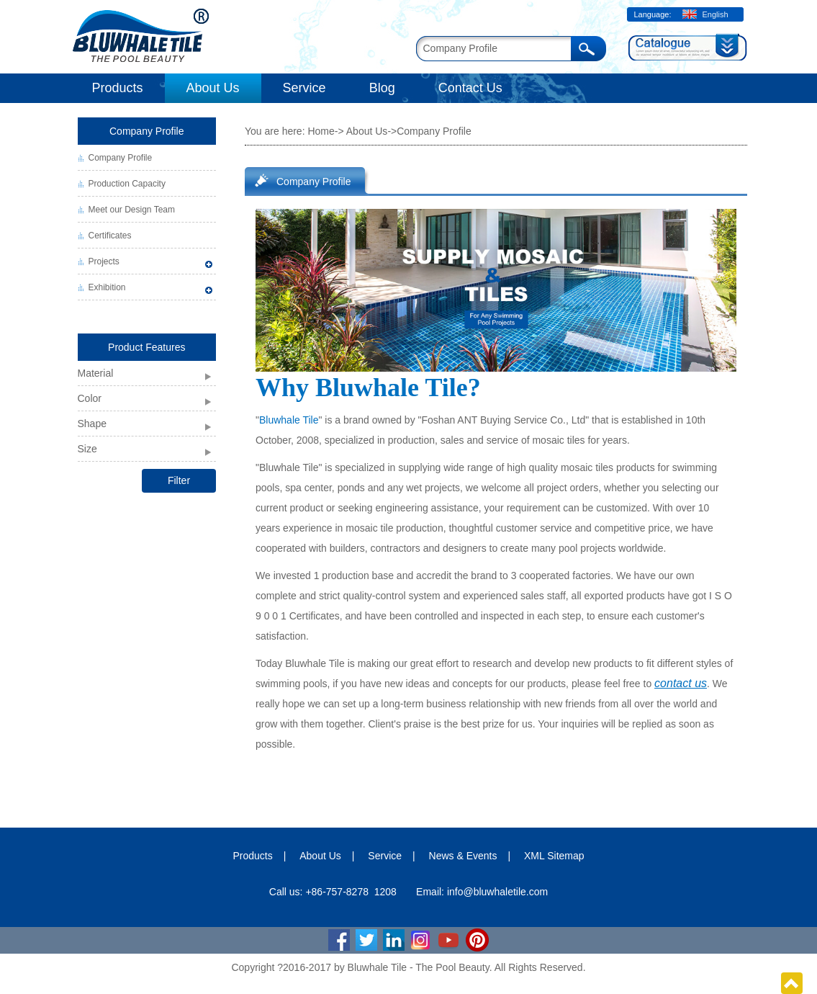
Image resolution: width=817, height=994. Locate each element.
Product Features (146, 347)
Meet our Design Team (132, 210)
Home (320, 131)
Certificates (110, 235)
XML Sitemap (554, 855)
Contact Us (470, 88)
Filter (179, 480)
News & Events (463, 855)
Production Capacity (127, 184)
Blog (382, 88)
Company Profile (146, 131)
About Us (213, 88)
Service (304, 88)
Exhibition (107, 287)
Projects (104, 261)
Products (117, 88)
